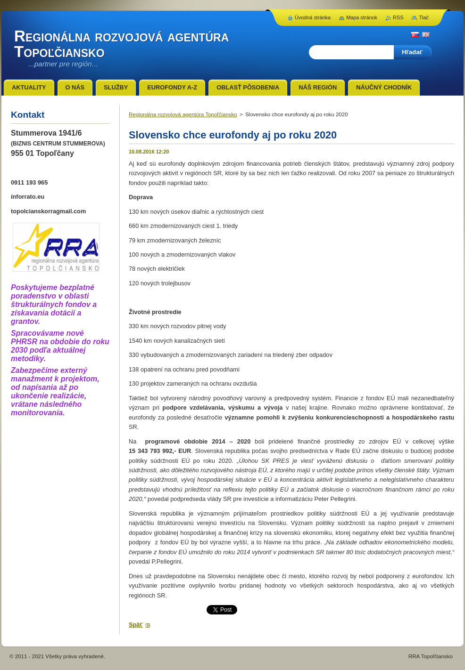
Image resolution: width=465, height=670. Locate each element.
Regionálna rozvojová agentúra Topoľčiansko (183, 114)
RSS (398, 17)
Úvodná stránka (313, 17)
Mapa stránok (361, 17)
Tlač (424, 17)
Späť (136, 624)
